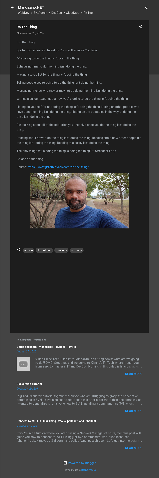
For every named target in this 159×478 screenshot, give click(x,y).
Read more (133, 374)
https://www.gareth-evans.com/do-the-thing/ (58, 167)
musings (61, 250)
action (28, 250)
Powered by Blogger (79, 463)
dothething (44, 250)
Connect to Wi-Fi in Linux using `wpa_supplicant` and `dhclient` (57, 421)
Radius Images (88, 470)
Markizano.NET (31, 7)
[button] (140, 27)
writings (76, 250)
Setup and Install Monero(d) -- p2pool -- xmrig (46, 346)
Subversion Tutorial (29, 384)
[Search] (147, 8)
